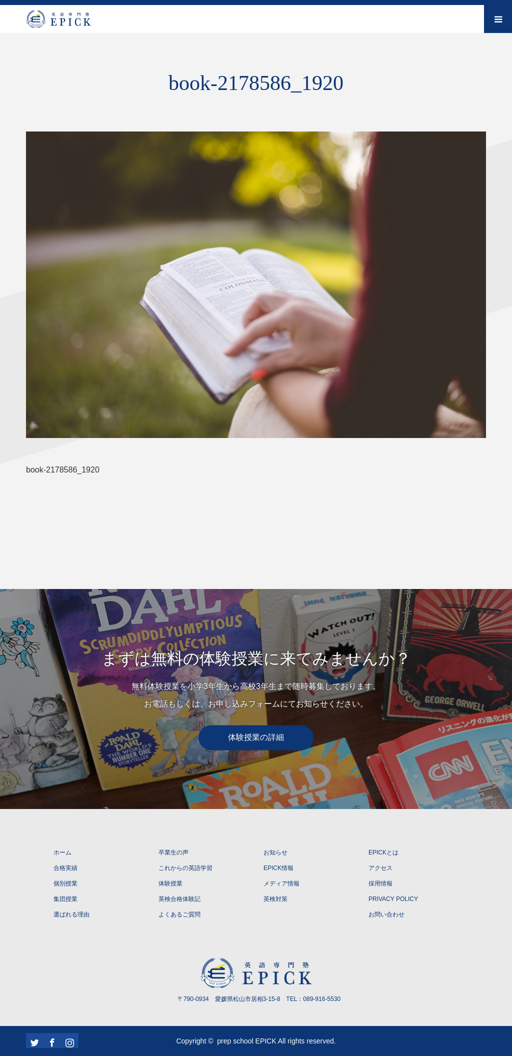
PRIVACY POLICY (393, 899)
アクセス (380, 868)
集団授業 (66, 899)
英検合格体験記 (179, 899)
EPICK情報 (279, 868)
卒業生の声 (173, 852)
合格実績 (66, 868)
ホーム (63, 852)
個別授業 (66, 883)
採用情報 (380, 883)
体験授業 (170, 883)
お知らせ (276, 852)
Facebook (51, 1040)
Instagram (68, 1040)
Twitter (33, 1040)
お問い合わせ (386, 914)
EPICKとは (383, 852)
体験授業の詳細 (256, 737)
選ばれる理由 (72, 914)
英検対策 (276, 899)
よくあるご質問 (179, 914)
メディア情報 (282, 883)
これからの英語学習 (185, 868)
